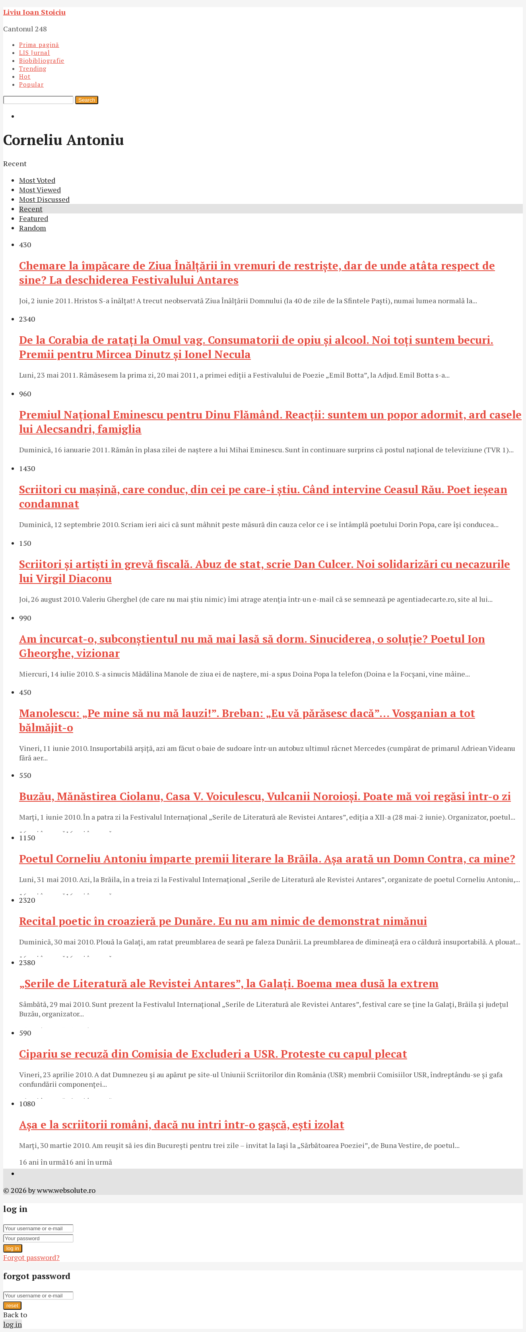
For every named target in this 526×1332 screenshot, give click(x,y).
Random (32, 228)
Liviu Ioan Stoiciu (34, 12)
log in (12, 1248)
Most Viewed (40, 189)
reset (12, 1306)
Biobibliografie (41, 60)
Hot (25, 76)
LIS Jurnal (34, 52)
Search (86, 100)
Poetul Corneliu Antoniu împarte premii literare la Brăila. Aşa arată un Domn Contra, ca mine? (267, 858)
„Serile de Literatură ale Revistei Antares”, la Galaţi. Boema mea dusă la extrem (229, 983)
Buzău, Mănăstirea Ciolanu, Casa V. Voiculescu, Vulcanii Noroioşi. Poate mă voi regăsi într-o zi (265, 796)
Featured (33, 218)
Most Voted (37, 180)
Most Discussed (44, 199)
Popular (31, 84)
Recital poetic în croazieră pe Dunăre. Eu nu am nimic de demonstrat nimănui (223, 921)
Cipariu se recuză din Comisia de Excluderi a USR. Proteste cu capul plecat (213, 1054)
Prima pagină (39, 44)
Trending (33, 68)
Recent (31, 208)
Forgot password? (31, 1257)
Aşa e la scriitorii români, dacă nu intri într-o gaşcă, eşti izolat (181, 1124)
